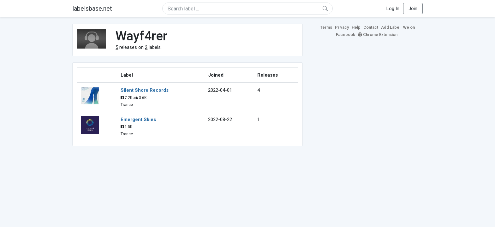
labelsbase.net (92, 8)
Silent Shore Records (145, 90)
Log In (392, 8)
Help (356, 27)
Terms (326, 27)
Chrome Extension (377, 34)
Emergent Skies (138, 119)
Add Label (390, 27)
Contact (370, 27)
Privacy (342, 27)
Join (413, 8)
